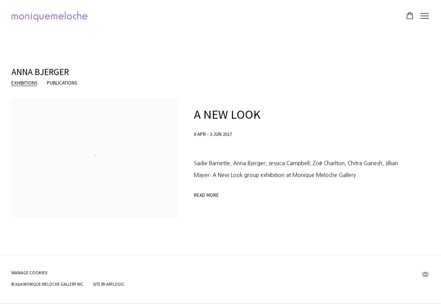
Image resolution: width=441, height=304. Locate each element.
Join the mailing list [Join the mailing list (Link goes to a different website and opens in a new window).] (425, 275)
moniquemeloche (49, 16)
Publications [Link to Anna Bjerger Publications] (62, 83)
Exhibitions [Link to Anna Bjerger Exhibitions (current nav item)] (24, 83)
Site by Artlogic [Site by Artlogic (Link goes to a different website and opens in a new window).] (109, 284)
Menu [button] (424, 16)
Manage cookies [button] (29, 272)
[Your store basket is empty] (409, 16)
